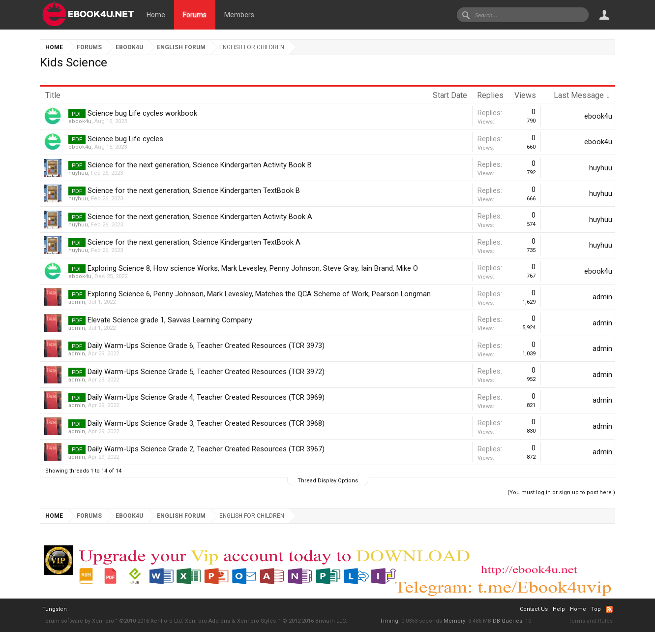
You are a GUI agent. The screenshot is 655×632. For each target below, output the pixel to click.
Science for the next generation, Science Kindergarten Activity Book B (200, 164)
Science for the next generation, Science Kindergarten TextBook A (194, 242)
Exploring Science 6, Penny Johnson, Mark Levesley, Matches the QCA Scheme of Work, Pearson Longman (259, 293)
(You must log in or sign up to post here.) (561, 492)
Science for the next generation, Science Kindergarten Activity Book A (200, 216)
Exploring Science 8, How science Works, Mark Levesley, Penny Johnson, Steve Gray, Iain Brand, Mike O (253, 268)
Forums (195, 15)
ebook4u (79, 121)
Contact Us (534, 609)
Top (596, 609)
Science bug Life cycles (125, 138)
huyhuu (78, 173)
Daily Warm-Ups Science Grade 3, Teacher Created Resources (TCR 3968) (206, 423)
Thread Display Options (328, 480)
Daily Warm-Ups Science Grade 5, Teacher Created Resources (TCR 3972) (206, 371)
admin (76, 302)
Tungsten (54, 609)
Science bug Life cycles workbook (142, 113)
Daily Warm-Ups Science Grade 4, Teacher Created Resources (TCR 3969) (206, 397)
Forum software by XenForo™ (112, 621)
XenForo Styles (256, 621)
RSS (609, 609)
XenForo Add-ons (207, 621)
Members (239, 15)
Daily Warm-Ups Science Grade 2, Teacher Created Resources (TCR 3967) (206, 448)
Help (559, 609)
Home (156, 15)
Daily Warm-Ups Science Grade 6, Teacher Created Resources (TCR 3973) (206, 345)
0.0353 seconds (421, 621)
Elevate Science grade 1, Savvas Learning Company (170, 320)
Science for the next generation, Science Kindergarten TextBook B (194, 190)
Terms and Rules (590, 621)
